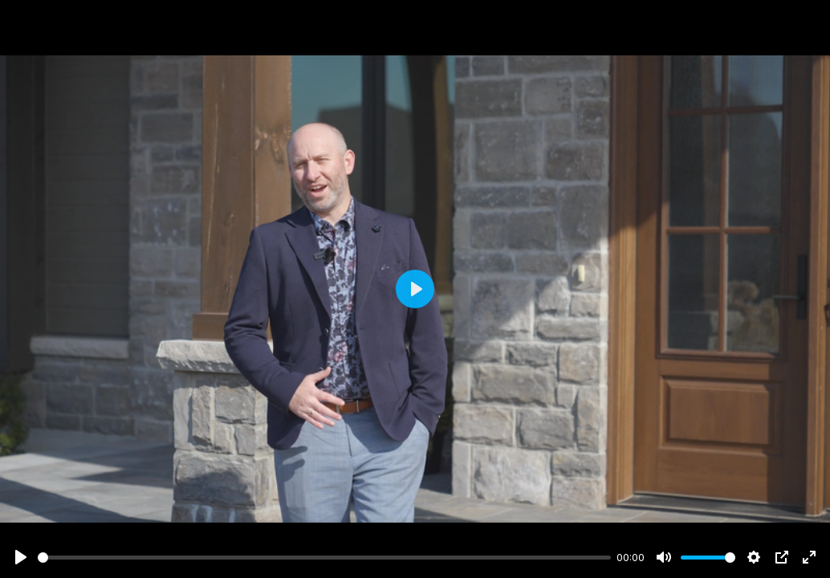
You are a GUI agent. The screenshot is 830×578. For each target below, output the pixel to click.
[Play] (21, 557)
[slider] (324, 557)
